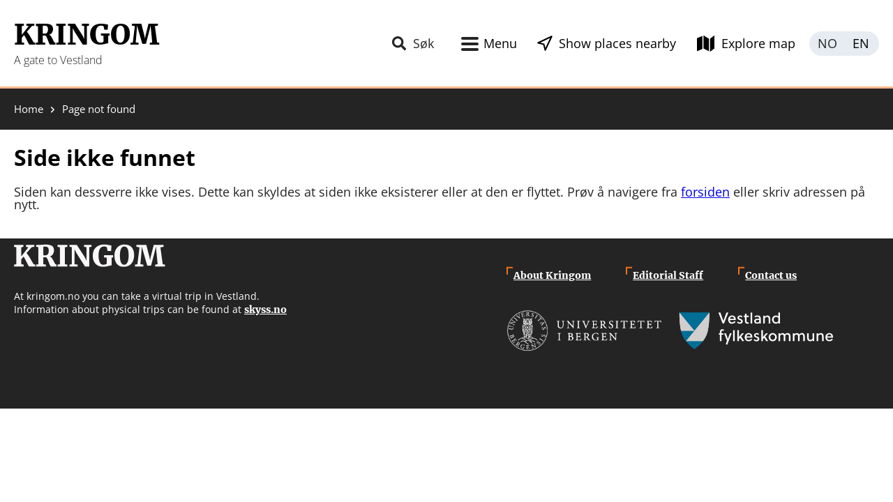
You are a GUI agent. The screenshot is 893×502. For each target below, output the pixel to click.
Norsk (826, 43)
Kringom (86, 34)
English (861, 43)
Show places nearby (617, 43)
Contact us (771, 275)
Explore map (758, 43)
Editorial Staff (668, 275)
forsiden (705, 191)
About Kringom (552, 275)
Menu (500, 43)
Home (28, 109)
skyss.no (265, 309)
